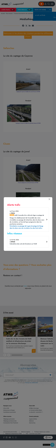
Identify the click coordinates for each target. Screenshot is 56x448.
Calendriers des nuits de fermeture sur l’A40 (23, 244)
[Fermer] (49, 199)
